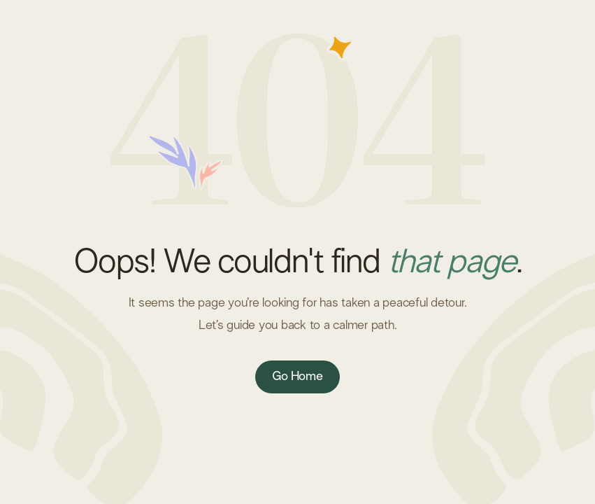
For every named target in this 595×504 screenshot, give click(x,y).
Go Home (297, 376)
